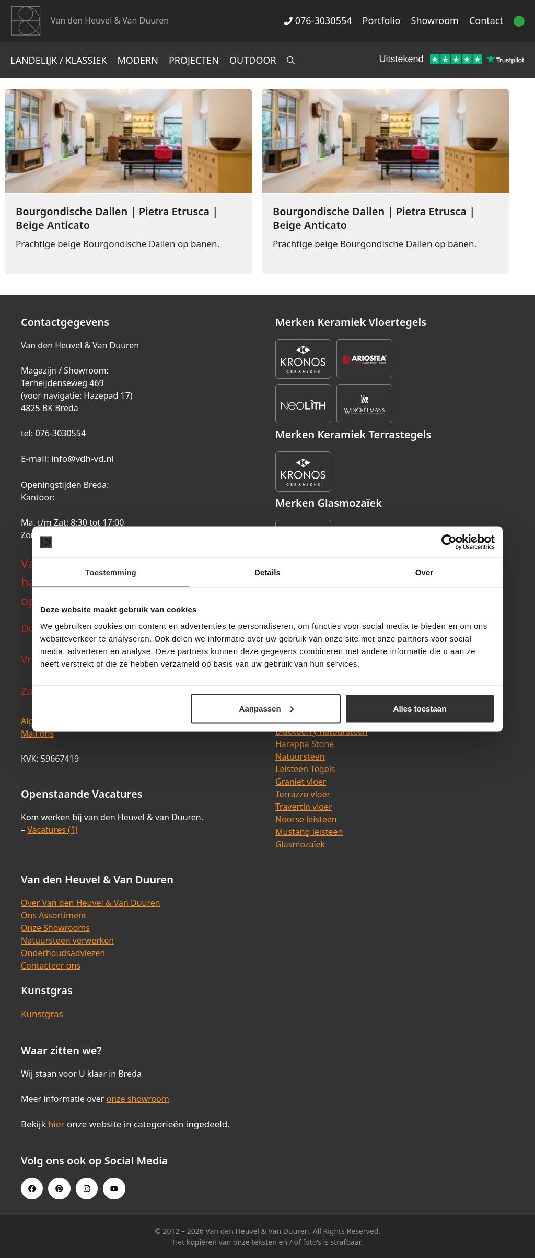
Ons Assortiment (54, 915)
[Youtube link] (114, 1188)
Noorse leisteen (306, 819)
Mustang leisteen (309, 831)
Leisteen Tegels (305, 769)
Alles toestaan (420, 708)
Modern (138, 60)
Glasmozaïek (300, 844)
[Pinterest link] (59, 1188)
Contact (486, 20)
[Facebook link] (32, 1188)
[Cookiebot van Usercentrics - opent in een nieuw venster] (449, 542)
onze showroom (137, 1098)
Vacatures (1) (52, 829)
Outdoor (252, 60)
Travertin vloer (303, 806)
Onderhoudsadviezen (63, 953)
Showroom (435, 20)
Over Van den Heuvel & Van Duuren (90, 902)
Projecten (194, 60)
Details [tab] (267, 572)
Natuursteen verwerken (67, 940)
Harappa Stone (304, 744)
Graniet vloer (300, 781)
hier (56, 1124)
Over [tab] (424, 572)
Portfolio (382, 20)
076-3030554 (318, 20)
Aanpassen (266, 708)
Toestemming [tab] (110, 572)
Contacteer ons (50, 965)
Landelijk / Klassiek (58, 60)
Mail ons (37, 733)
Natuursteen (300, 756)
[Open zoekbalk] (290, 60)
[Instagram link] (87, 1188)
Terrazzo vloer (302, 794)
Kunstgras (42, 1014)
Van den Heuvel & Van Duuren (110, 20)
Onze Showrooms (55, 928)
